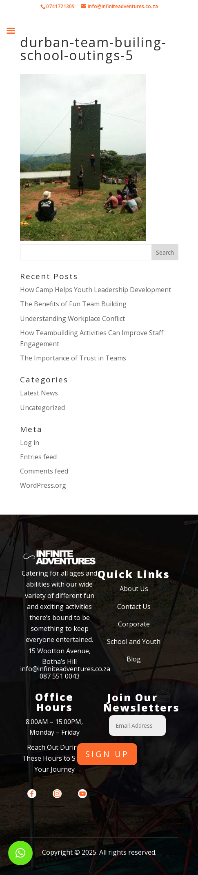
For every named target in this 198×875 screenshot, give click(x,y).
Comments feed (44, 471)
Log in (29, 442)
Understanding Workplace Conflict (72, 318)
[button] (20, 853)
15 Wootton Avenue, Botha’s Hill (59, 656)
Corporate (134, 624)
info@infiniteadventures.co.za (65, 668)
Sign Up (107, 753)
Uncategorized (42, 407)
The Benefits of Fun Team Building (73, 303)
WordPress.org (43, 485)
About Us (134, 588)
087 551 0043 (60, 676)
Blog (134, 659)
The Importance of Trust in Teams (73, 357)
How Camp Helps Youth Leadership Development (95, 289)
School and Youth (133, 641)
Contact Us (134, 606)
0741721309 (60, 6)
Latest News (39, 392)
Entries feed (38, 456)
